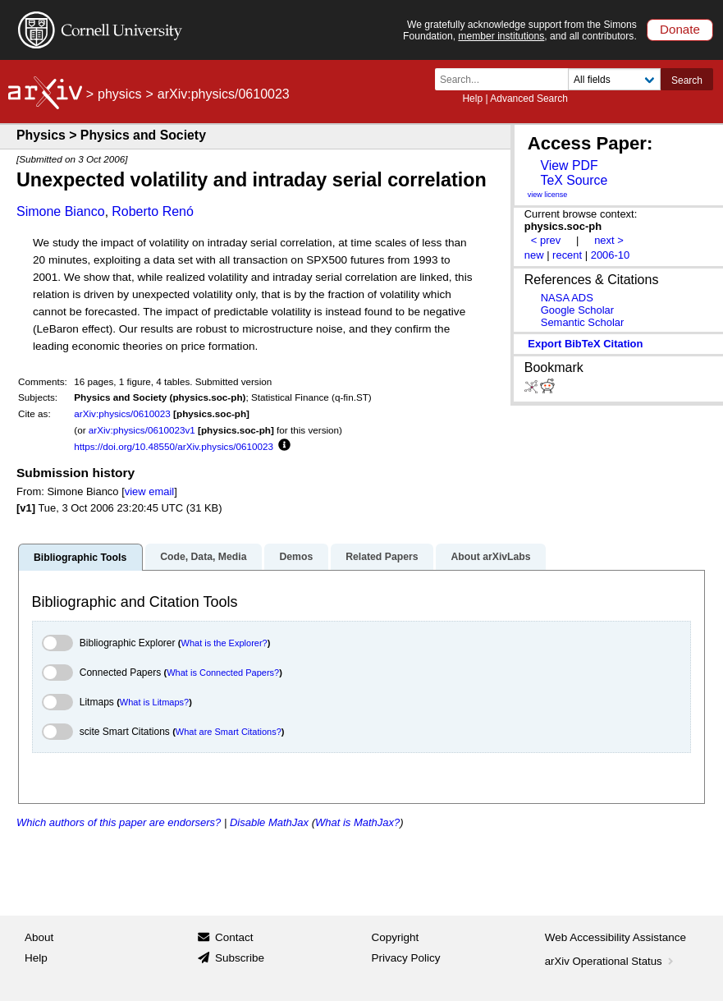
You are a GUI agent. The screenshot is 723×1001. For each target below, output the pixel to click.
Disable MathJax (269, 822)
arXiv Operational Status (611, 961)
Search (686, 80)
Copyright (395, 937)
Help (472, 98)
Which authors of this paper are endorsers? (118, 822)
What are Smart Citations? (228, 732)
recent (567, 255)
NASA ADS (567, 298)
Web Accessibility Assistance (615, 937)
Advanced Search (529, 98)
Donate (680, 29)
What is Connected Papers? (223, 672)
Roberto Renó (153, 211)
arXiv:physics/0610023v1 (142, 430)
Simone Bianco (60, 211)
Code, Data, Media (203, 556)
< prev (546, 240)
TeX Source (573, 180)
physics (119, 94)
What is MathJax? (357, 822)
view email (149, 491)
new (534, 255)
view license (548, 195)
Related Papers (381, 556)
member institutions (501, 36)
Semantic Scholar (583, 322)
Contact (234, 937)
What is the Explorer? (224, 643)
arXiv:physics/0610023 (122, 413)
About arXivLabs (490, 556)
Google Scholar (577, 310)
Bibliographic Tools (80, 557)
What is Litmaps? (154, 702)
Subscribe (239, 958)
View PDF (568, 165)
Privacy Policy (406, 958)
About (39, 937)
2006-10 (610, 255)
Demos (296, 556)
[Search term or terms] (506, 79)
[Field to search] (614, 79)
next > (609, 240)
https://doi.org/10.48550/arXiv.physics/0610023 (173, 446)
